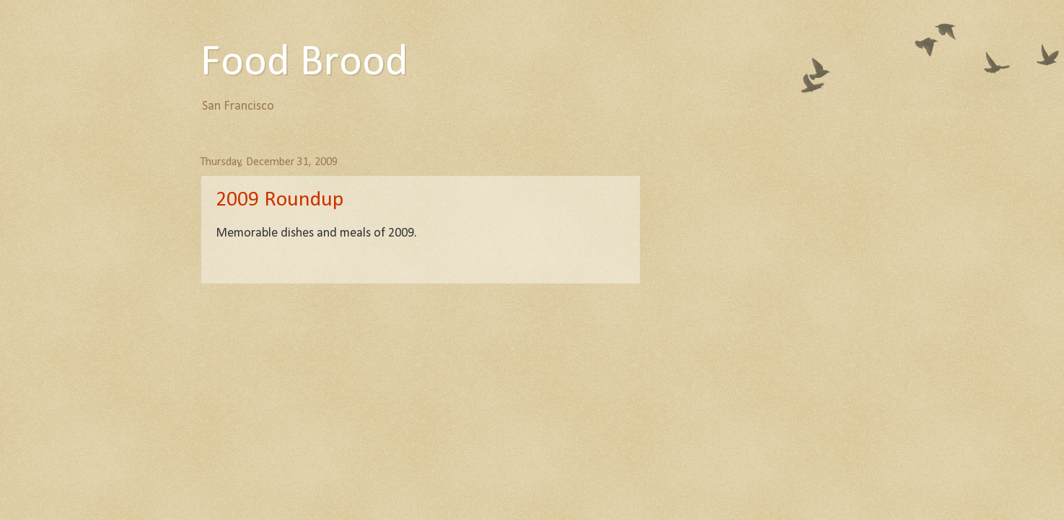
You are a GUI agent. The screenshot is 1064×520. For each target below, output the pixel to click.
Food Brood (304, 63)
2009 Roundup (279, 200)
